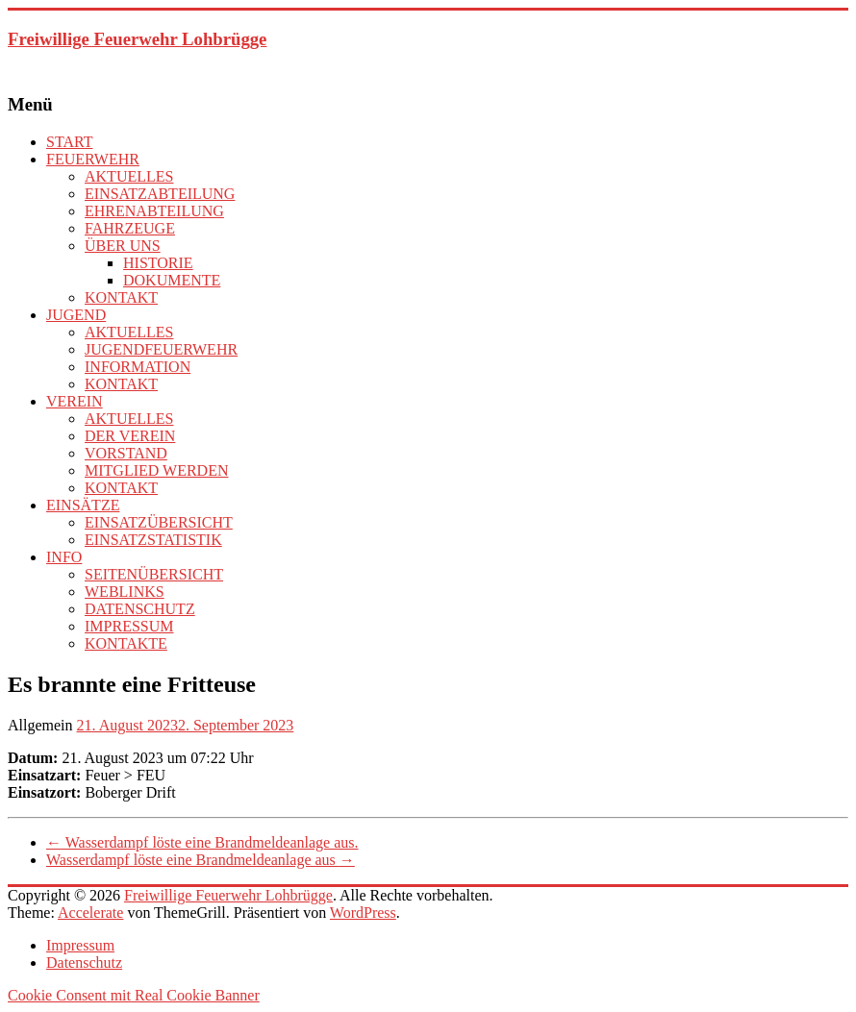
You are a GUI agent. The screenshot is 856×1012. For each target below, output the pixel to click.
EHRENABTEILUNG (154, 211)
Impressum (80, 945)
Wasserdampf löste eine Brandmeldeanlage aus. (202, 842)
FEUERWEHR (92, 159)
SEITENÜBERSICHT (154, 574)
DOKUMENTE (171, 280)
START (69, 142)
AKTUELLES (129, 176)
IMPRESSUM (129, 626)
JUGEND (76, 315)
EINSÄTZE (82, 505)
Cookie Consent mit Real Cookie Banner (134, 995)
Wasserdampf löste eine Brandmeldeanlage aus (200, 860)
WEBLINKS (124, 591)
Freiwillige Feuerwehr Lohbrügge (137, 39)
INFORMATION (137, 366)
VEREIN (74, 401)
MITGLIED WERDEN (156, 470)
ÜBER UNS (123, 245)
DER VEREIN (130, 436)
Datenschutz (84, 962)
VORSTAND (126, 453)
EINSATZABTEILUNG (160, 193)
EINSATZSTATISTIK (153, 539)
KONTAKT (121, 297)
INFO (64, 557)
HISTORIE (158, 263)
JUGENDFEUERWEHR (161, 349)
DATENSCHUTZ (140, 609)
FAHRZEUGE (130, 228)
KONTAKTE (126, 643)
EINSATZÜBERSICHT (159, 522)
